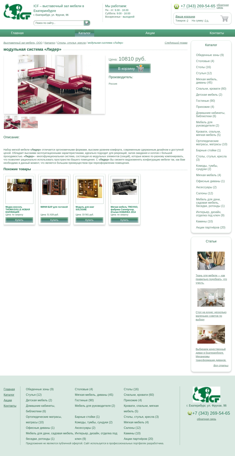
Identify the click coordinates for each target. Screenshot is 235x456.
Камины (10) (204, 221)
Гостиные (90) (205, 100)
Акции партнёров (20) (210, 227)
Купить (19, 220)
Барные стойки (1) (208, 150)
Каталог (85, 33)
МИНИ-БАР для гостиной (54, 207)
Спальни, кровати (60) (211, 88)
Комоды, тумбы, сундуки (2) (207, 167)
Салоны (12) (204, 193)
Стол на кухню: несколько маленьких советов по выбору (211, 316)
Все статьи (221, 365)
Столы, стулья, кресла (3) (141, 416)
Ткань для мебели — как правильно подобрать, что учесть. (211, 279)
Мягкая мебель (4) (208, 175)
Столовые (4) (205, 61)
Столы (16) (203, 67)
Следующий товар (176, 42)
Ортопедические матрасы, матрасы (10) (211, 142)
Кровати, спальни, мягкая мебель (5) (208, 133)
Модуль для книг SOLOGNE (85, 208)
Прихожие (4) (205, 106)
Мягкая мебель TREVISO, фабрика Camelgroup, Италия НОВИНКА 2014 (124, 209)
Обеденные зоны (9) (210, 55)
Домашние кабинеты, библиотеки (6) (210, 114)
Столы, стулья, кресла (71, 42)
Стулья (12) (204, 73)
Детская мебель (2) (209, 94)
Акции (150, 33)
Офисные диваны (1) (210, 181)
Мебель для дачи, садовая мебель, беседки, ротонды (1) (210, 203)
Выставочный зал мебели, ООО (22, 42)
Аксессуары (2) (206, 187)
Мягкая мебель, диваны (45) (206, 81)
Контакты (217, 33)
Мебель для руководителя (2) (207, 124)
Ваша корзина (185, 16)
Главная (17, 33)
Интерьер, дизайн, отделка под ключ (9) (210, 213)
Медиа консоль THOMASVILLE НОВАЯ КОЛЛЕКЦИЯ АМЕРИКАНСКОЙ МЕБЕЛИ (18, 212)
